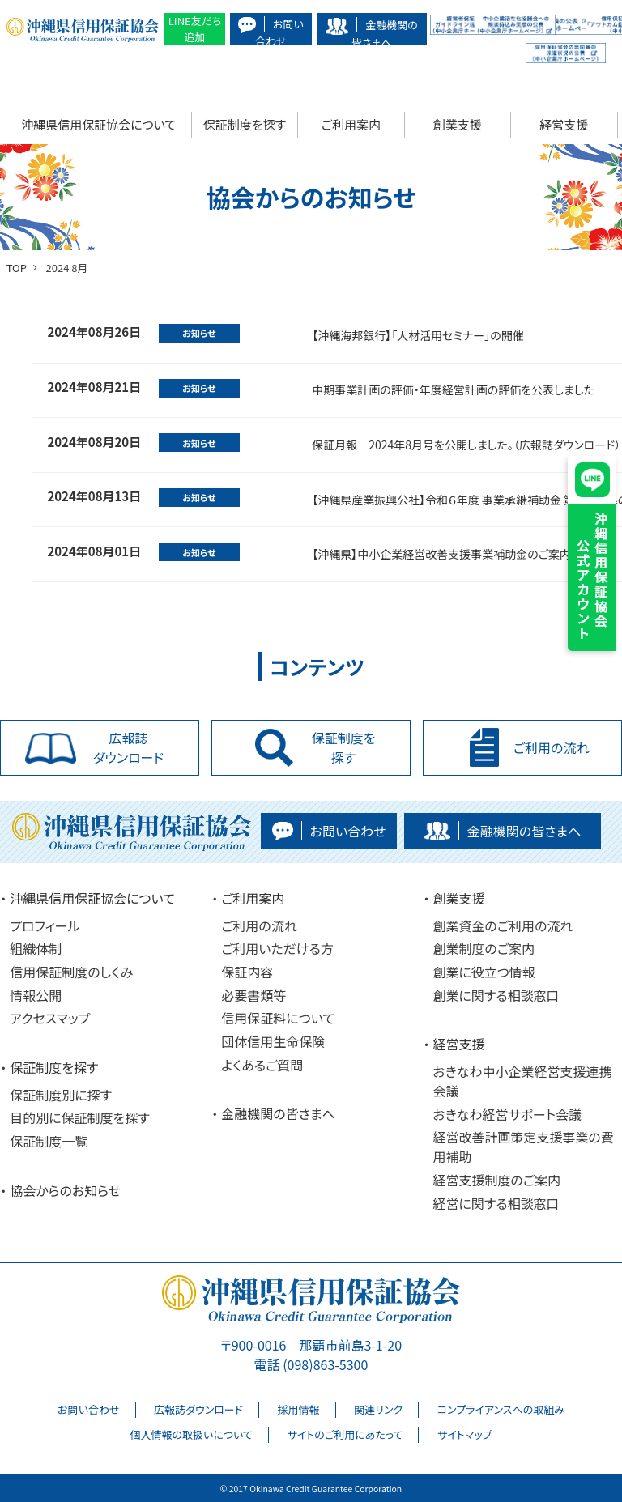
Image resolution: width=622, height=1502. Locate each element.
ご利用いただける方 (277, 948)
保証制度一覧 (48, 1141)
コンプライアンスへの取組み (500, 1409)
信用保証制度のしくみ (71, 971)
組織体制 (36, 948)
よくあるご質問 (262, 1064)
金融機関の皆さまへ (278, 1113)
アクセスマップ (50, 1018)
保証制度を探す (244, 124)
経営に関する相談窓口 (495, 1203)
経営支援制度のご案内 (496, 1179)
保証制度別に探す (61, 1094)
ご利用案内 (351, 124)
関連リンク (378, 1409)
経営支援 (563, 124)
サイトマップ (464, 1434)
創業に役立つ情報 (483, 971)
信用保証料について (277, 1018)
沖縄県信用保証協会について (98, 124)
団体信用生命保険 (273, 1041)
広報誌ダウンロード (198, 1409)
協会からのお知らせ (65, 1190)
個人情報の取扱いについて (191, 1434)
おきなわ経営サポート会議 (507, 1114)
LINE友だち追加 (195, 29)
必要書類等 (253, 995)
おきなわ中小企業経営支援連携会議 (521, 1081)
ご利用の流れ (259, 925)
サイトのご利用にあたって (345, 1434)
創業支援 (457, 124)
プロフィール (44, 925)
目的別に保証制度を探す (80, 1117)
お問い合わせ (88, 1409)
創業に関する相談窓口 (495, 995)
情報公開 (36, 995)
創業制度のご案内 (483, 948)
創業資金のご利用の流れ (502, 925)
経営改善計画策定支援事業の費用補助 (522, 1146)
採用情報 (299, 1409)
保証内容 (247, 971)
